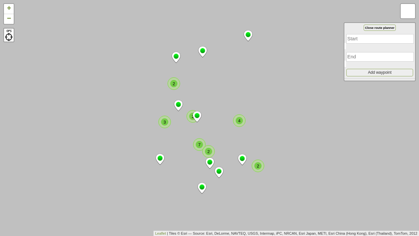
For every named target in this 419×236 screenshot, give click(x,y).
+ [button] (9, 9)
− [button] (9, 19)
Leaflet (160, 233)
